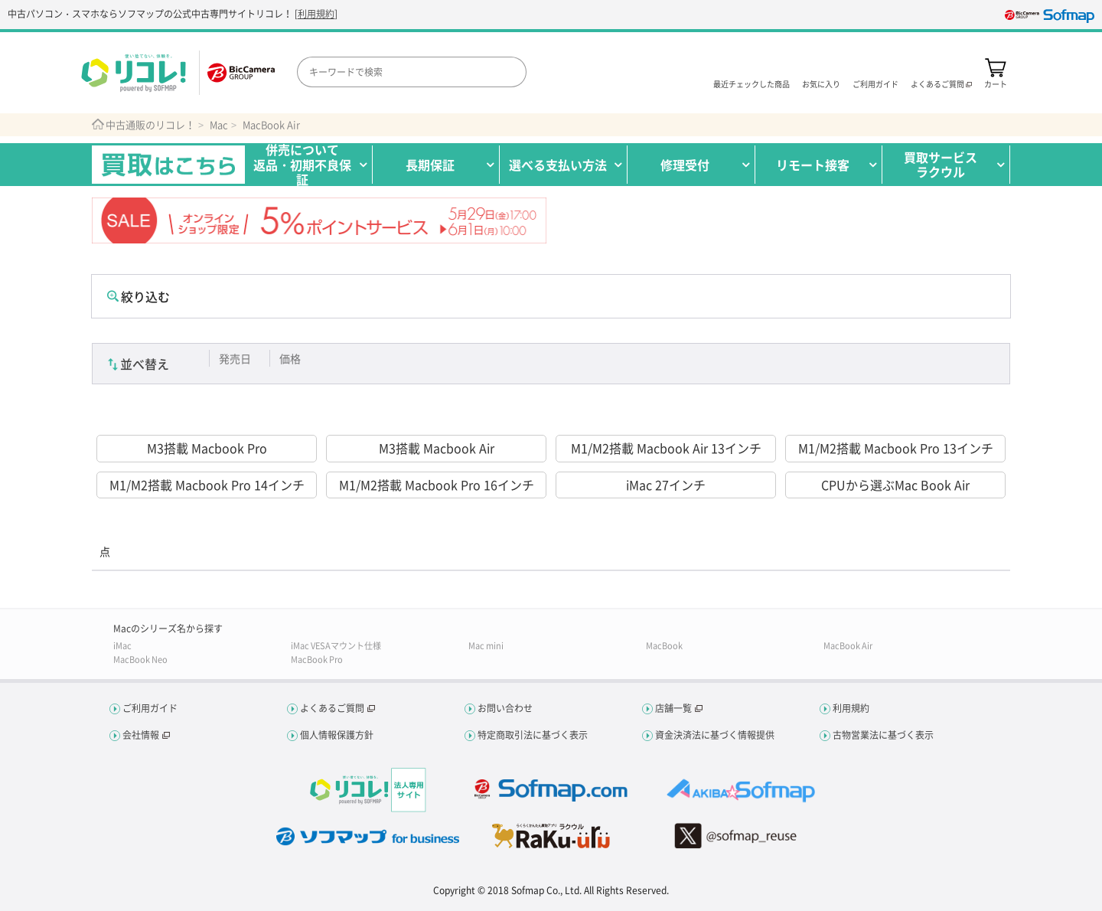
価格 (290, 358)
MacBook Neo (140, 659)
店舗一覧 (673, 708)
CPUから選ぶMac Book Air (895, 484)
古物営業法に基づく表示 (883, 735)
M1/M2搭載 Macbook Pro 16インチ (436, 484)
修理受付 (684, 164)
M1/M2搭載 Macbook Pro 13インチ (895, 448)
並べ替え (144, 363)
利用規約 (316, 14)
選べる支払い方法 (558, 164)
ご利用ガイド (875, 83)
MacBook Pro (317, 659)
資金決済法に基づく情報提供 (714, 735)
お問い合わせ (505, 708)
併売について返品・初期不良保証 (302, 164)
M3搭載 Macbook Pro (207, 448)
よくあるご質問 (332, 708)
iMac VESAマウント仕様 (336, 645)
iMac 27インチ (666, 484)
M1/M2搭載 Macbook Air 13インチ (666, 448)
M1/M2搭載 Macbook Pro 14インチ (207, 484)
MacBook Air (271, 125)
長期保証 (430, 164)
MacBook (664, 645)
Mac (219, 125)
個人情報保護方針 (336, 735)
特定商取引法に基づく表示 (533, 735)
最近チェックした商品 (751, 83)
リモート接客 (812, 164)
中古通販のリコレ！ (150, 125)
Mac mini (486, 645)
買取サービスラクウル (940, 164)
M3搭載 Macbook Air (436, 448)
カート (995, 83)
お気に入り (821, 83)
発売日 (235, 358)
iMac (122, 645)
